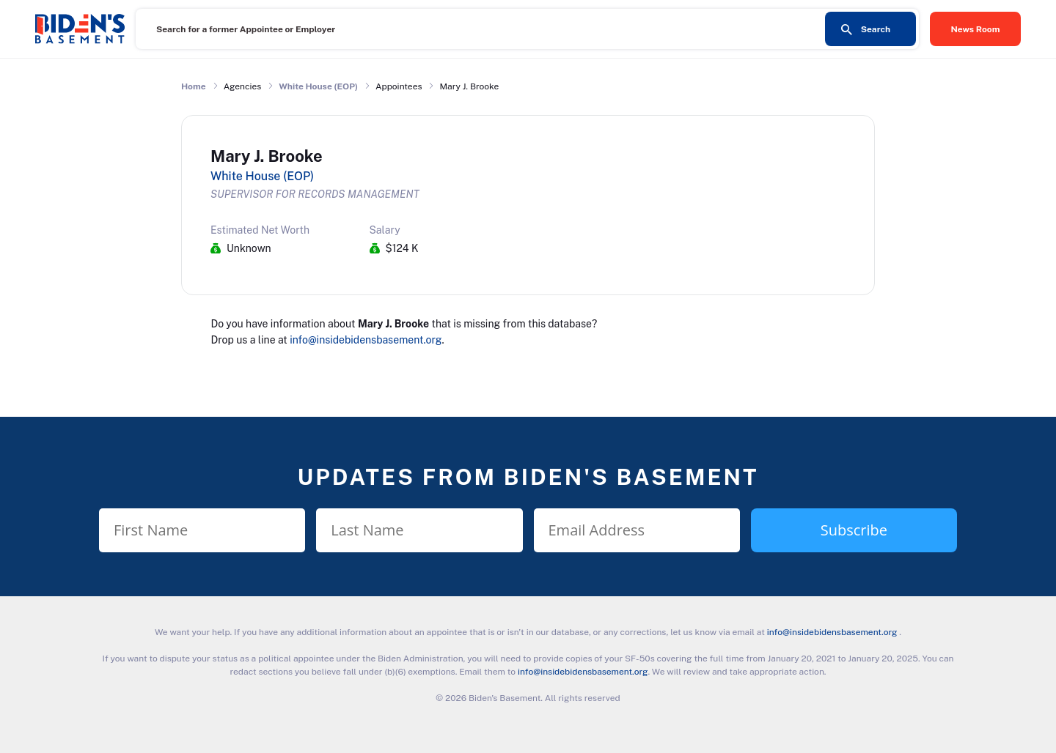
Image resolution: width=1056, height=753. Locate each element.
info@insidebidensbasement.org (365, 340)
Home (193, 86)
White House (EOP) (318, 86)
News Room (975, 29)
